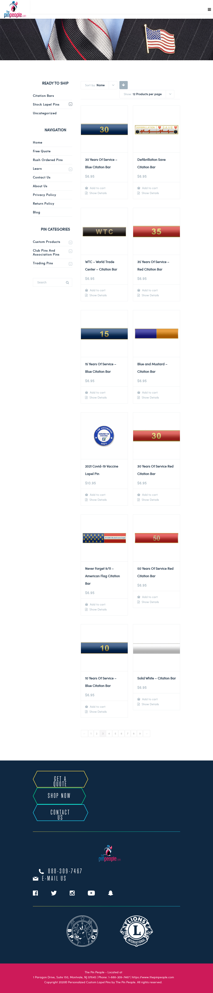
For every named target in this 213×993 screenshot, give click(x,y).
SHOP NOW (59, 796)
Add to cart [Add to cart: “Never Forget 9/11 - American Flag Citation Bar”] (97, 604)
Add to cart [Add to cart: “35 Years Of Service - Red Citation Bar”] (149, 290)
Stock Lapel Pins (46, 104)
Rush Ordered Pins (48, 160)
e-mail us (54, 879)
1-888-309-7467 (119, 977)
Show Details (98, 193)
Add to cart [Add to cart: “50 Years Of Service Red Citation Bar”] (149, 596)
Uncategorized (45, 113)
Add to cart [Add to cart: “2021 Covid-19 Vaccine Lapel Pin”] (97, 494)
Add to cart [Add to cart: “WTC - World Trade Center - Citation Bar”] (97, 290)
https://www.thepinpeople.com (153, 977)
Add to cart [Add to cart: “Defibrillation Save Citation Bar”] (149, 187)
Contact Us (42, 177)
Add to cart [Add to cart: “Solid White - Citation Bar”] (149, 699)
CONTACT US (60, 815)
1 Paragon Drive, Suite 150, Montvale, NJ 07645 (64, 977)
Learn (37, 168)
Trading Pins (43, 263)
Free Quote (42, 151)
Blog (36, 212)
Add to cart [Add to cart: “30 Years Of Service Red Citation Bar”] (149, 494)
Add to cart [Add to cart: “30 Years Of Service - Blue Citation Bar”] (97, 187)
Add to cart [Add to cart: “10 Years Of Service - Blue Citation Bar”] (97, 706)
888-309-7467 (65, 871)
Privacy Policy (44, 195)
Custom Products (46, 242)
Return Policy (43, 203)
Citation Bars (43, 96)
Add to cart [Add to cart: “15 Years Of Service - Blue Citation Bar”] (97, 392)
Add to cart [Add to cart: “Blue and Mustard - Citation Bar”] (149, 392)
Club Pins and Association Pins (46, 252)
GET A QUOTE (60, 782)
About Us (40, 186)
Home (37, 142)
